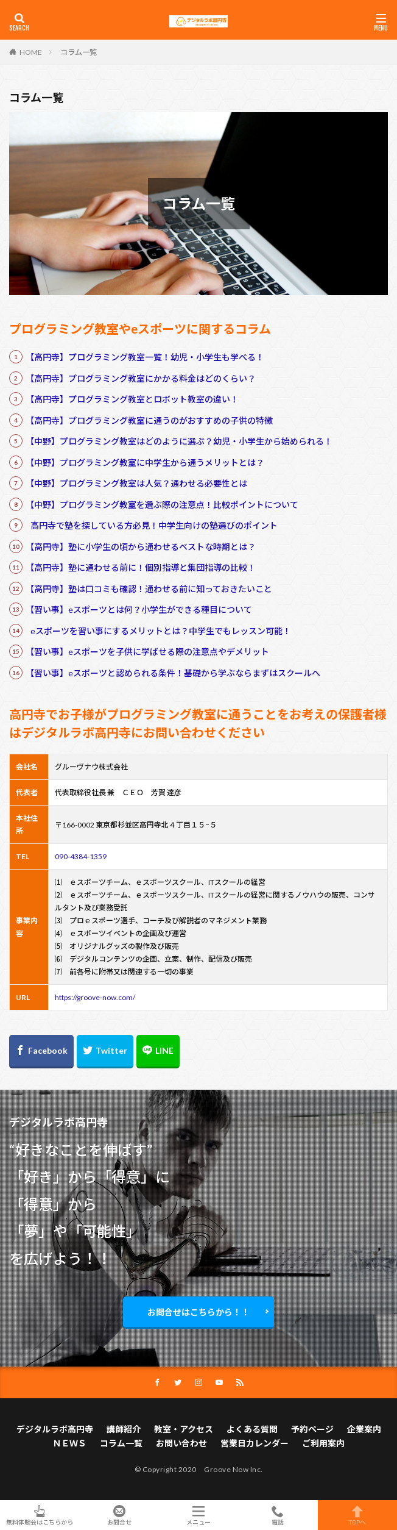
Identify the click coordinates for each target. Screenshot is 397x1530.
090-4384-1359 (81, 856)
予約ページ (312, 1429)
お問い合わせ (181, 1443)
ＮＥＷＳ (69, 1443)
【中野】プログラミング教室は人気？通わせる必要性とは (136, 483)
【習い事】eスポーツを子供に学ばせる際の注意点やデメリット (147, 651)
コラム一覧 (78, 52)
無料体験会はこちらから (39, 1515)
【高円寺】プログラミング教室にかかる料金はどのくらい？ (141, 378)
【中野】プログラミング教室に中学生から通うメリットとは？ (145, 462)
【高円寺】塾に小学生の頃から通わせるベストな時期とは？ (141, 547)
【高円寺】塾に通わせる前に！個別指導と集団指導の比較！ (141, 567)
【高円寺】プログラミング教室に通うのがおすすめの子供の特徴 (149, 420)
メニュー (198, 1515)
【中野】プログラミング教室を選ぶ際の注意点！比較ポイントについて (162, 504)
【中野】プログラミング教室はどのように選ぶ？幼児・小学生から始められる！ (179, 441)
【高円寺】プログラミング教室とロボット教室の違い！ (132, 399)
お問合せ (118, 1515)
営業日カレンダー (254, 1443)
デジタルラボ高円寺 (54, 1429)
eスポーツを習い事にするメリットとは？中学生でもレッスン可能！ (160, 631)
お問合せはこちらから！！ (198, 1312)
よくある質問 (252, 1429)
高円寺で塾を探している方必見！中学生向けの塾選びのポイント (154, 525)
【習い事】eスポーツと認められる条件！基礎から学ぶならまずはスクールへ (173, 673)
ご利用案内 (323, 1443)
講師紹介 (124, 1429)
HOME (30, 51)
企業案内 (364, 1429)
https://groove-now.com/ (95, 997)
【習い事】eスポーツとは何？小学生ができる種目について (139, 609)
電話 (277, 1515)
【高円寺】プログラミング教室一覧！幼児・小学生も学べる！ (145, 357)
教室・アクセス (183, 1429)
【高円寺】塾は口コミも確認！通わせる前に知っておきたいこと (149, 589)
